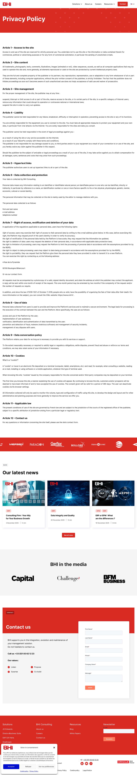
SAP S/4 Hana (8, 738)
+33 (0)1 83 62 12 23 (90, 760)
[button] (54, 748)
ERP (8, 511)
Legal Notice (87, 770)
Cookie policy (24, 771)
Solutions (76, 4)
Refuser (28, 767)
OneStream (7, 742)
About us (88, 4)
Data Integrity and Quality (63, 515)
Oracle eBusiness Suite (12, 733)
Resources (108, 4)
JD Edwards (7, 729)
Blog (71, 729)
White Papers (75, 733)
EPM (98, 511)
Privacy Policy (34, 771)
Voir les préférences (46, 767)
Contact (123, 4)
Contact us (40, 738)
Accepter (11, 767)
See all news (68, 535)
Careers (98, 4)
